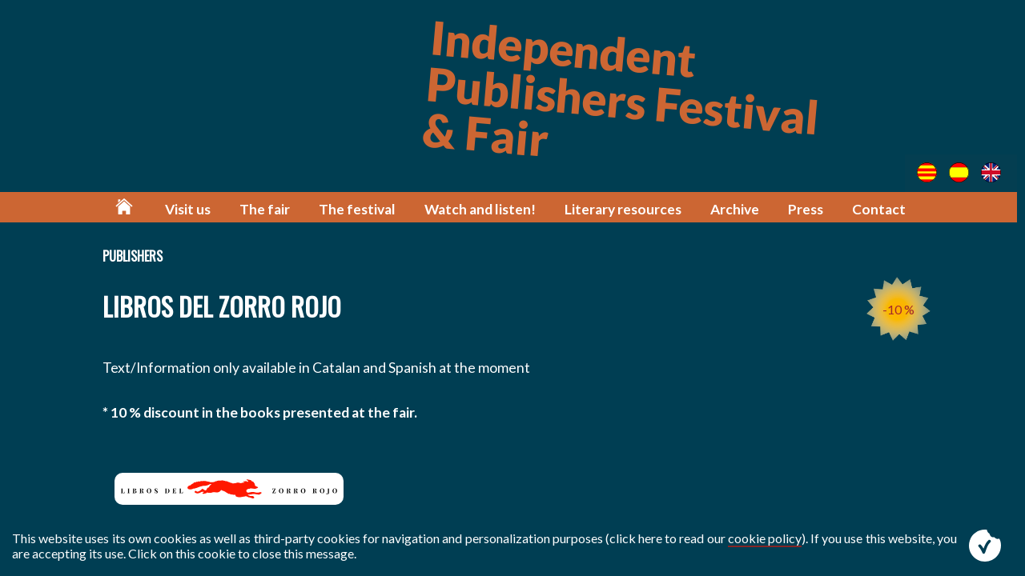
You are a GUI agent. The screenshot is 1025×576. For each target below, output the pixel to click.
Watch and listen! (483, 210)
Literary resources (626, 210)
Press (808, 210)
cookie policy (765, 538)
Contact (882, 210)
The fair (269, 210)
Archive (737, 210)
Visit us (192, 210)
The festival (362, 210)
